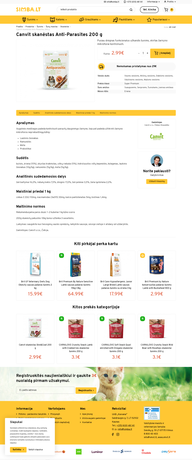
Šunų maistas (53, 27)
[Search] (131, 9)
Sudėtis (39, 113)
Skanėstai (65, 27)
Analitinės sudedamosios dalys (62, 113)
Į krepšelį (165, 53)
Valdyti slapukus (36, 450)
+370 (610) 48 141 (135, 2)
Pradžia (19, 27)
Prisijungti (55, 413)
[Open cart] (169, 9)
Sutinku (18, 449)
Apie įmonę (87, 413)
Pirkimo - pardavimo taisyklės (27, 415)
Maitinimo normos (115, 113)
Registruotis (71, 390)
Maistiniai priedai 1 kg (91, 113)
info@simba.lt (113, 2)
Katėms (60, 19)
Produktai (30, 27)
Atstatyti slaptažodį (60, 422)
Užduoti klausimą (157, 182)
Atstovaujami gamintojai (94, 418)
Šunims (31, 19)
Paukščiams (125, 19)
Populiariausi (160, 19)
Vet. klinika (149, 9)
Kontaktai (87, 422)
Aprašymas (25, 113)
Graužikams (91, 19)
